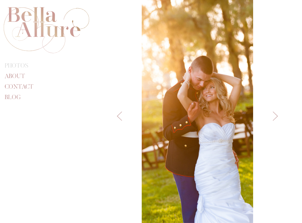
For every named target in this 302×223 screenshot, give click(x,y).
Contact (19, 87)
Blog (13, 97)
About (15, 76)
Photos (16, 66)
